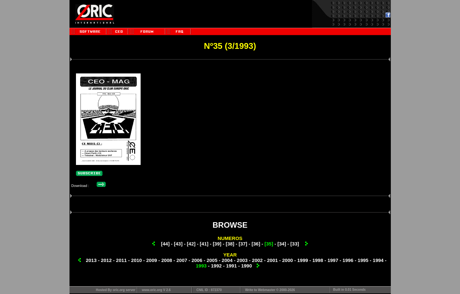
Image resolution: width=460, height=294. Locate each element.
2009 (151, 260)
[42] (191, 243)
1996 (348, 260)
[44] (165, 243)
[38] (230, 243)
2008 (166, 260)
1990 (246, 265)
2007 (182, 260)
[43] (178, 243)
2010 (136, 260)
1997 (332, 260)
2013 (91, 260)
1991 (231, 265)
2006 (196, 260)
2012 (106, 260)
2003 (242, 260)
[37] (243, 243)
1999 (302, 260)
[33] (294, 243)
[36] (255, 243)
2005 (212, 260)
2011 (121, 260)
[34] (281, 243)
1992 (216, 265)
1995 (363, 260)
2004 (227, 260)
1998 (317, 260)
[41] (204, 243)
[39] (217, 243)
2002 (257, 260)
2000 (287, 260)
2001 (272, 260)
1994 (378, 260)
